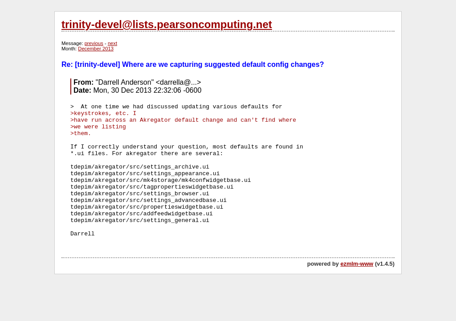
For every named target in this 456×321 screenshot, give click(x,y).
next (112, 43)
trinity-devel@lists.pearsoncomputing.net (166, 24)
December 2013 (96, 48)
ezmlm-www (356, 263)
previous (94, 43)
